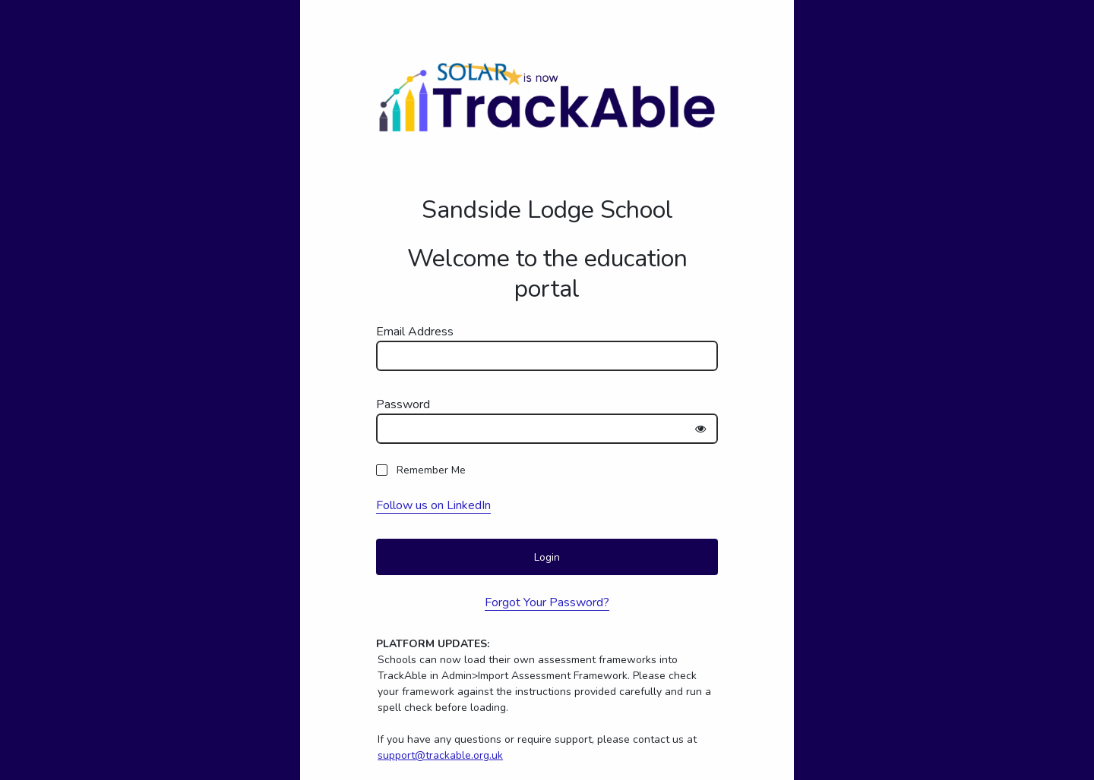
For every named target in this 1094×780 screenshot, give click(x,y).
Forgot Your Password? (547, 602)
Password (403, 404)
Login (547, 557)
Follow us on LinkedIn (433, 505)
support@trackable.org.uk (440, 755)
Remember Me (431, 470)
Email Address (415, 331)
